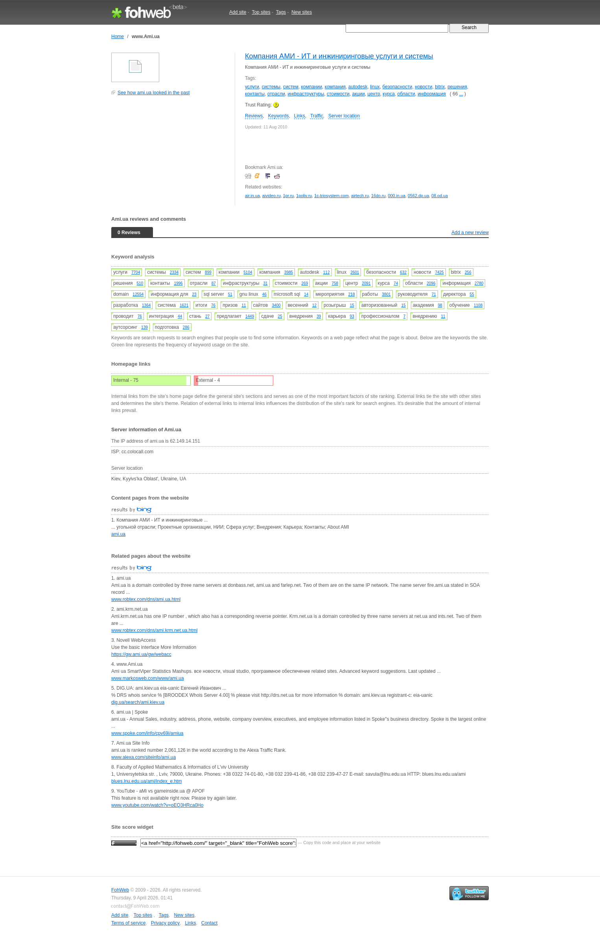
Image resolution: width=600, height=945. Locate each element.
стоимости (338, 94)
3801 (386, 294)
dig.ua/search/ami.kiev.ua (137, 702)
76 (213, 305)
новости (423, 87)
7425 (439, 272)
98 (440, 305)
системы (271, 87)
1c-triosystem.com (331, 195)
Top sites (261, 12)
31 (265, 283)
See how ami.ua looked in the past (154, 92)
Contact (209, 923)
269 (305, 283)
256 (468, 272)
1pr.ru (288, 195)
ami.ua (118, 534)
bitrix (440, 87)
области (406, 94)
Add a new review (470, 232)
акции (358, 94)
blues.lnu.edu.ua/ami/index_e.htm (146, 781)
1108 (478, 305)
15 (352, 305)
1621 (184, 305)
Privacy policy (165, 923)
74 (396, 283)
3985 (288, 272)
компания (335, 87)
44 (180, 316)
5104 (247, 272)
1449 (249, 316)
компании (311, 87)
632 (403, 272)
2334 (174, 272)
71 (434, 294)
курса (389, 94)
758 (334, 283)
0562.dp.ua (418, 195)
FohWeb (120, 890)
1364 (146, 305)
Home (117, 36)
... (461, 94)
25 (280, 316)
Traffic (316, 116)
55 (472, 294)
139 (144, 327)
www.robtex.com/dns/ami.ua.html (145, 599)
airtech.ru (360, 195)
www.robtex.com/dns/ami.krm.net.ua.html (154, 630)
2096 (431, 283)
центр (373, 94)
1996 (178, 283)
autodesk (358, 87)
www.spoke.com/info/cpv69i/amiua (147, 733)
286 (186, 327)
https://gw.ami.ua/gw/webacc (141, 654)
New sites (301, 12)
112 (326, 272)
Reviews (254, 116)
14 (306, 294)
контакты (255, 94)
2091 (366, 283)
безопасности (397, 87)
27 (207, 316)
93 (352, 316)
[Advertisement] (170, 155)
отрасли (276, 94)
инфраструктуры (306, 94)
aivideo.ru (271, 195)
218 (351, 294)
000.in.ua (396, 195)
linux (375, 87)
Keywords (278, 116)
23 (194, 294)
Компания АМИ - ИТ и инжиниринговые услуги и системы (339, 56)
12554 (138, 294)
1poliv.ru (304, 195)
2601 (354, 272)
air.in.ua (252, 195)
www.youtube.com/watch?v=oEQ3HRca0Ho (157, 805)
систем (290, 87)
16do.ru (378, 195)
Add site (237, 12)
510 (139, 283)
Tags (281, 12)
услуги (252, 87)
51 (230, 294)
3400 (276, 305)
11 (243, 305)
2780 (479, 283)
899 (208, 272)
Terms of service (128, 923)
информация (432, 94)
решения (457, 87)
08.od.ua (439, 195)
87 (214, 283)
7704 (135, 272)
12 (314, 305)
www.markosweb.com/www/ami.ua (147, 678)
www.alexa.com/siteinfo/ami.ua (143, 757)
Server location (344, 116)
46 (264, 294)
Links (299, 116)
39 (319, 316)
